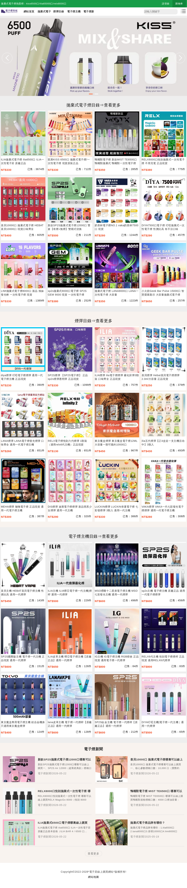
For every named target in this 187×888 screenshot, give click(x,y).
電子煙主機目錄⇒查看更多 (93, 536)
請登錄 (165, 3)
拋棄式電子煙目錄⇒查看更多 (93, 105)
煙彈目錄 (58, 11)
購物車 (179, 3)
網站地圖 (93, 876)
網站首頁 (29, 11)
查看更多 (93, 853)
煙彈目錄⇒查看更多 (93, 320)
